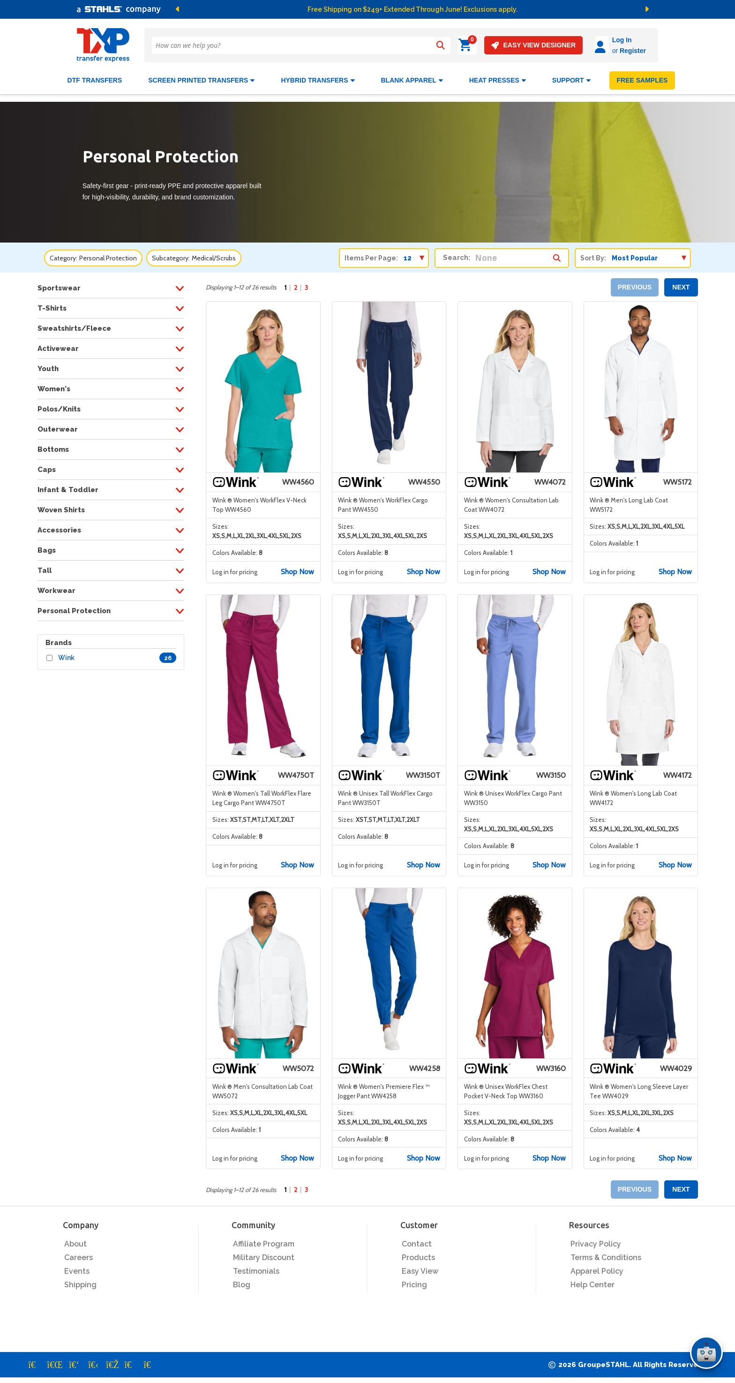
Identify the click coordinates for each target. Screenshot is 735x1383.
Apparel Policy (596, 1267)
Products (418, 1253)
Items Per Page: (371, 254)
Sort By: (593, 254)
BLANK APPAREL (412, 76)
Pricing (414, 1281)
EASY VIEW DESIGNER (507, 45)
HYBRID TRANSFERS (317, 76)
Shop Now (297, 567)
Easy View (420, 1267)
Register (606, 50)
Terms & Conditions (605, 1253)
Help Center (592, 1281)
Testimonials (256, 1267)
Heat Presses (497, 76)
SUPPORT (571, 76)
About (75, 1240)
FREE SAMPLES (642, 76)
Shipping (80, 1281)
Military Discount (263, 1253)
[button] (280, 9)
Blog (241, 1281)
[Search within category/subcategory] (557, 251)
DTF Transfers (95, 76)
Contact (417, 1240)
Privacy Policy (595, 1240)
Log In (596, 40)
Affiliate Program (263, 1240)
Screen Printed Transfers (201, 76)
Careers (78, 1253)
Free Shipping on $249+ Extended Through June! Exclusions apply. (413, 9)
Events (77, 1267)
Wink (66, 654)
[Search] (440, 45)
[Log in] (575, 45)
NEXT (681, 283)
